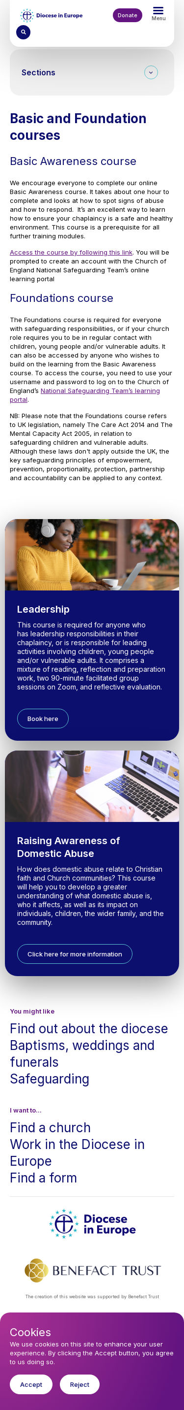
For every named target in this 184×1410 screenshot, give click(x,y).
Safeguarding (49, 1078)
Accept (31, 1392)
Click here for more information (74, 954)
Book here (42, 718)
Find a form (43, 1177)
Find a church (50, 1127)
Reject (79, 1392)
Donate (127, 15)
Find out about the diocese (89, 1028)
